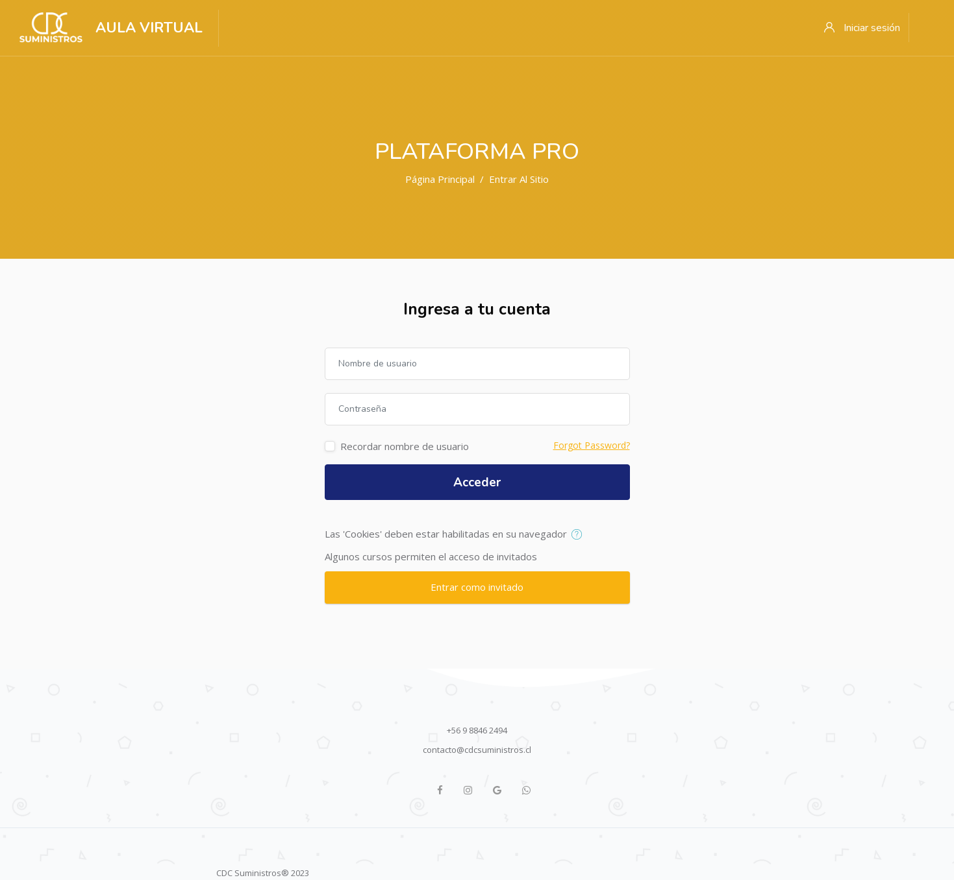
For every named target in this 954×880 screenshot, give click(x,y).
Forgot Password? (591, 445)
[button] (580, 535)
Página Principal (440, 178)
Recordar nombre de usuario (404, 446)
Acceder (477, 482)
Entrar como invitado (477, 586)
